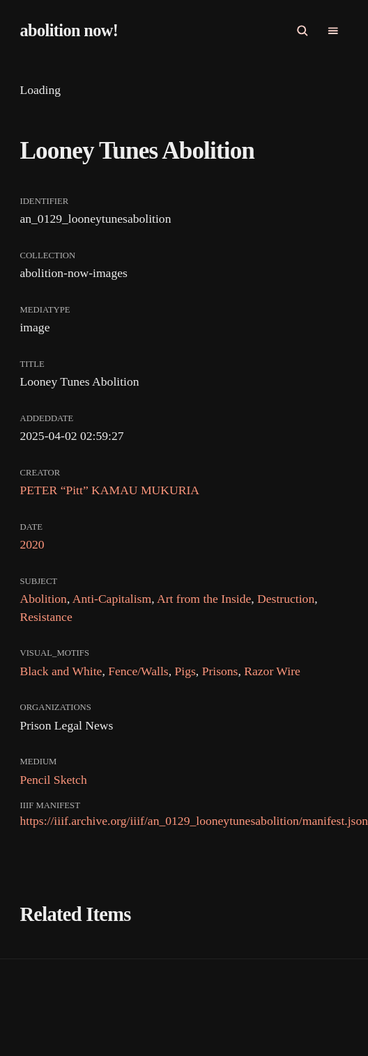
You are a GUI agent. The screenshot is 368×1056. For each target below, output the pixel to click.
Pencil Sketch (53, 780)
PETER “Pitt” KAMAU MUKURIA (109, 490)
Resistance (46, 617)
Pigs (185, 671)
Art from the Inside (204, 599)
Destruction (285, 599)
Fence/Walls (138, 671)
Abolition (43, 599)
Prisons (220, 671)
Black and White (61, 671)
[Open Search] (302, 30)
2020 (32, 544)
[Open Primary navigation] (333, 30)
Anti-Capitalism (111, 599)
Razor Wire (272, 671)
